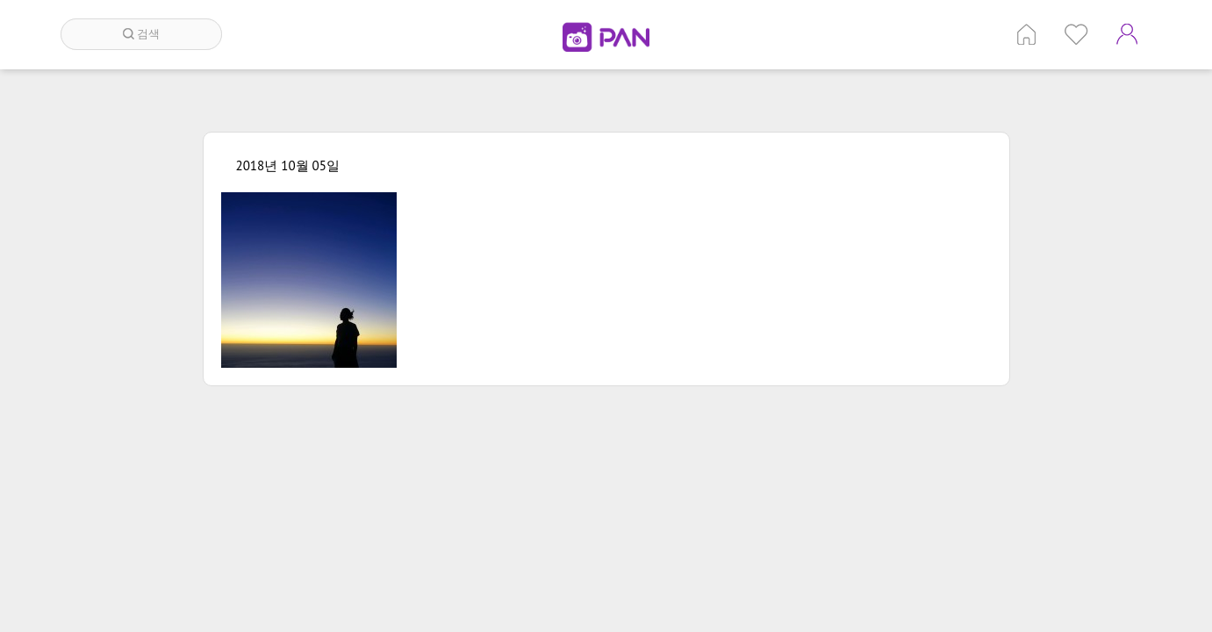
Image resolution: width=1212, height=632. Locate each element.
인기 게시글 (1076, 34)
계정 (1126, 34)
